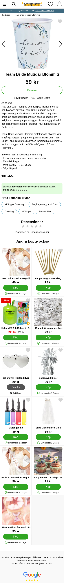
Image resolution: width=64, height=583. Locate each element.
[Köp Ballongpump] (16, 437)
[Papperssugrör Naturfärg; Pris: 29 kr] (48, 266)
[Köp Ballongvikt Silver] (48, 387)
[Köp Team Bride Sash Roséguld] (16, 288)
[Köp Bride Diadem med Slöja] (48, 437)
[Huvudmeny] (4, 4)
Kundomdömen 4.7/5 (44, 10)
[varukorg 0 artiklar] (59, 4)
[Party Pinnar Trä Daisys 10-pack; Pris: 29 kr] (48, 465)
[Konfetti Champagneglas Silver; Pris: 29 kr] (48, 316)
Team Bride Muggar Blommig (27, 15)
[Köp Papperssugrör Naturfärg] (48, 288)
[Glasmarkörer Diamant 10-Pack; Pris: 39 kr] (16, 515)
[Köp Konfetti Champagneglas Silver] (48, 337)
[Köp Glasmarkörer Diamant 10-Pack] (16, 537)
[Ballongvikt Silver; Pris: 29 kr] (48, 365)
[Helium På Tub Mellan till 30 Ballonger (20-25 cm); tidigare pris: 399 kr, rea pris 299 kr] (16, 316)
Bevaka (32, 90)
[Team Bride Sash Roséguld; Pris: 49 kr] (16, 266)
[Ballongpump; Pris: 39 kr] (16, 415)
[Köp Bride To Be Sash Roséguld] (16, 487)
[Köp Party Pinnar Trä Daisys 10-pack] (48, 487)
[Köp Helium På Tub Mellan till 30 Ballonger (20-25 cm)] (16, 337)
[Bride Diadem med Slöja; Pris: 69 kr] (48, 415)
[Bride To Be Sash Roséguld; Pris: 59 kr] (16, 465)
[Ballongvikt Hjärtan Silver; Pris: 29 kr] (16, 365)
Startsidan (6, 15)
